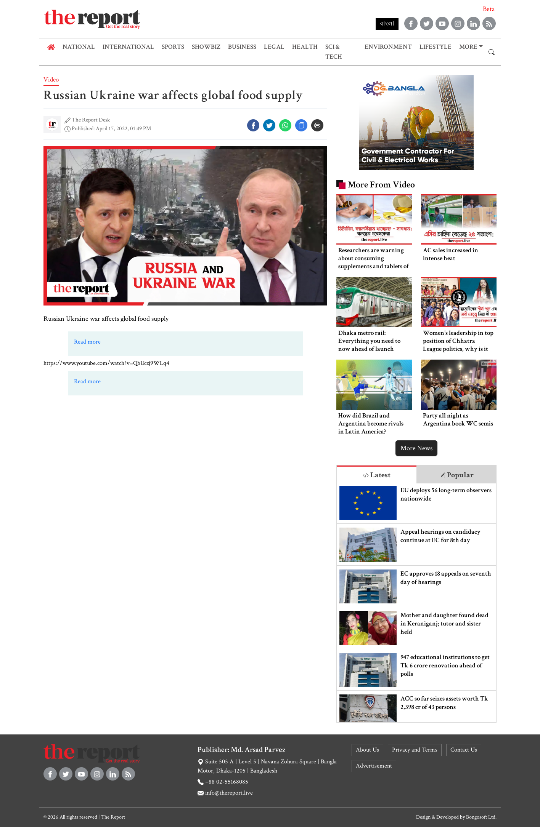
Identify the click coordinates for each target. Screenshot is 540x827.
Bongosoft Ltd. (481, 817)
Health (305, 47)
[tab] (376, 474)
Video (51, 79)
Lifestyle (435, 47)
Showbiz (206, 47)
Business (242, 47)
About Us (367, 750)
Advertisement (374, 766)
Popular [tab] (456, 475)
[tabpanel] (416, 602)
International (128, 47)
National (79, 47)
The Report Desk (91, 119)
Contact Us (463, 750)
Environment (388, 47)
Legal (274, 47)
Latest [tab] (377, 475)
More (468, 47)
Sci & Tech (333, 52)
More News (416, 448)
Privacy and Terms (414, 750)
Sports (173, 47)
